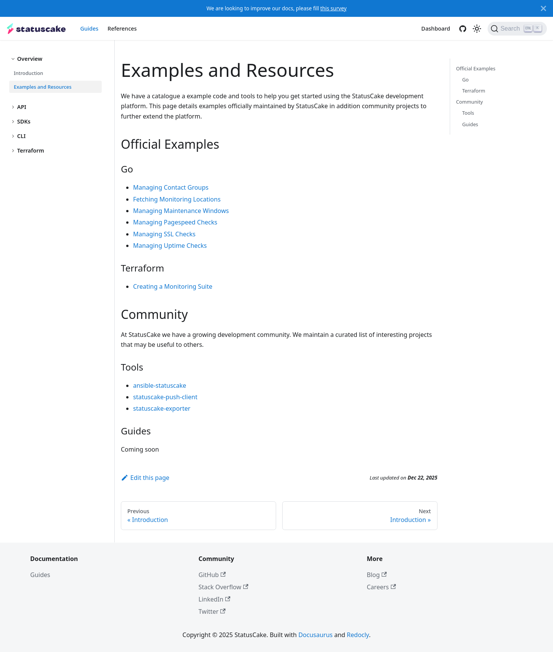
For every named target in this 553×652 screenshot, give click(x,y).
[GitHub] (463, 29)
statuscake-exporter (161, 408)
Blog (377, 575)
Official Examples (476, 68)
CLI (21, 136)
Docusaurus (315, 635)
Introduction (28, 73)
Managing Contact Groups (170, 187)
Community (469, 101)
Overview (29, 58)
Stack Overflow (223, 587)
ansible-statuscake (159, 385)
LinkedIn (214, 599)
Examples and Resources (43, 86)
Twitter (212, 611)
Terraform (30, 150)
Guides (89, 28)
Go (465, 79)
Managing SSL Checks (164, 234)
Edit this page (145, 477)
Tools (468, 112)
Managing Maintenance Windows (181, 210)
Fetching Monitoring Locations (177, 199)
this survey (333, 8)
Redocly (358, 635)
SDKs (24, 121)
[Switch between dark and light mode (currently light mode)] (477, 29)
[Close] (543, 8)
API (21, 107)
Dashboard (435, 28)
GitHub (212, 575)
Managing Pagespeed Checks (175, 222)
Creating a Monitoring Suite (172, 286)
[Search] (517, 29)
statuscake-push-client (165, 397)
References (122, 28)
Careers (381, 587)
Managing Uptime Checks (170, 245)
